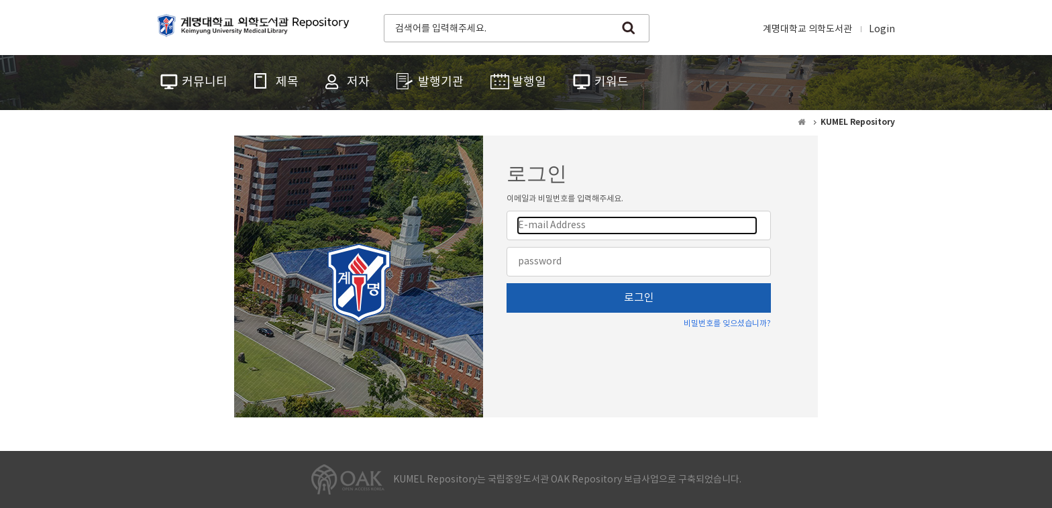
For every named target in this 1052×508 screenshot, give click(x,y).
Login (882, 29)
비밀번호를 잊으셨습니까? (727, 323)
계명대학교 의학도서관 (807, 29)
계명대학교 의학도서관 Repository (256, 27)
